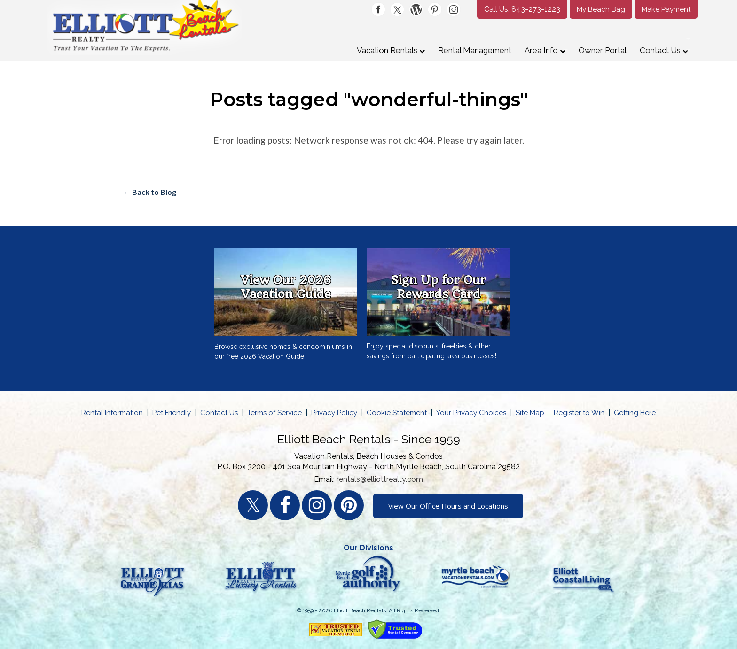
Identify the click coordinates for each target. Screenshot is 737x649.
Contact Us (664, 50)
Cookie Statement (397, 413)
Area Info (545, 50)
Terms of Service (274, 413)
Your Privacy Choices (471, 413)
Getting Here (635, 413)
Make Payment (666, 9)
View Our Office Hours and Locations (448, 505)
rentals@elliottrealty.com (380, 479)
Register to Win (579, 413)
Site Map (530, 413)
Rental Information (112, 413)
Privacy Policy (334, 413)
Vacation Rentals (391, 50)
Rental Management (474, 50)
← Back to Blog (149, 191)
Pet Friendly (171, 413)
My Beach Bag (601, 9)
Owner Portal (603, 50)
